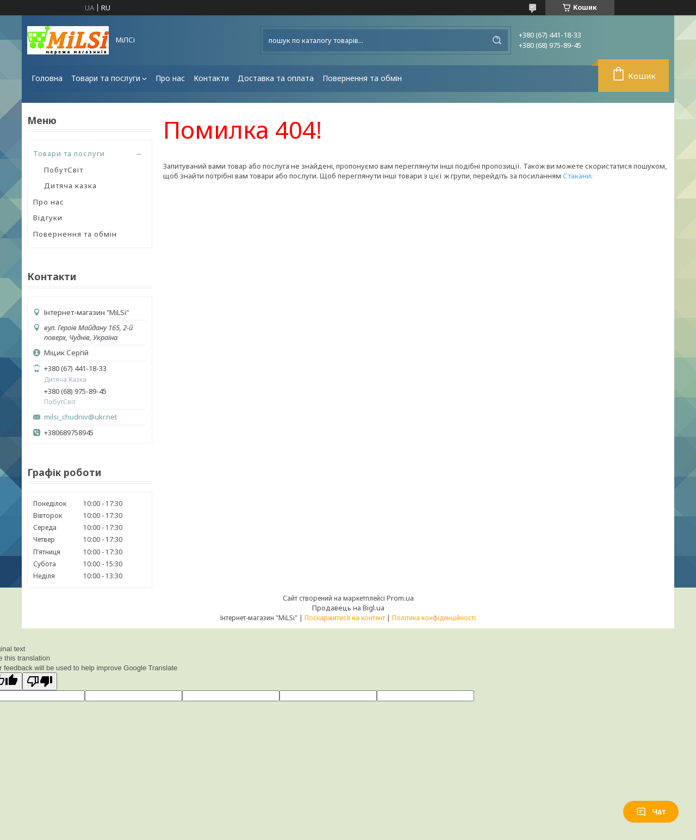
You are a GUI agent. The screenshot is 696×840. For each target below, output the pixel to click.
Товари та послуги (105, 78)
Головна (47, 78)
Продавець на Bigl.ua (348, 608)
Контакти (211, 78)
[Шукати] (497, 40)
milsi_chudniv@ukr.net (80, 417)
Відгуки (48, 218)
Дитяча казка (70, 185)
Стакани (577, 176)
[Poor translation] (39, 681)
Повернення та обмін (362, 78)
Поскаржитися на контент (344, 617)
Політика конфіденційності (434, 617)
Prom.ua (400, 598)
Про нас (170, 78)
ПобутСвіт (63, 170)
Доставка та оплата (276, 78)
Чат (651, 812)
